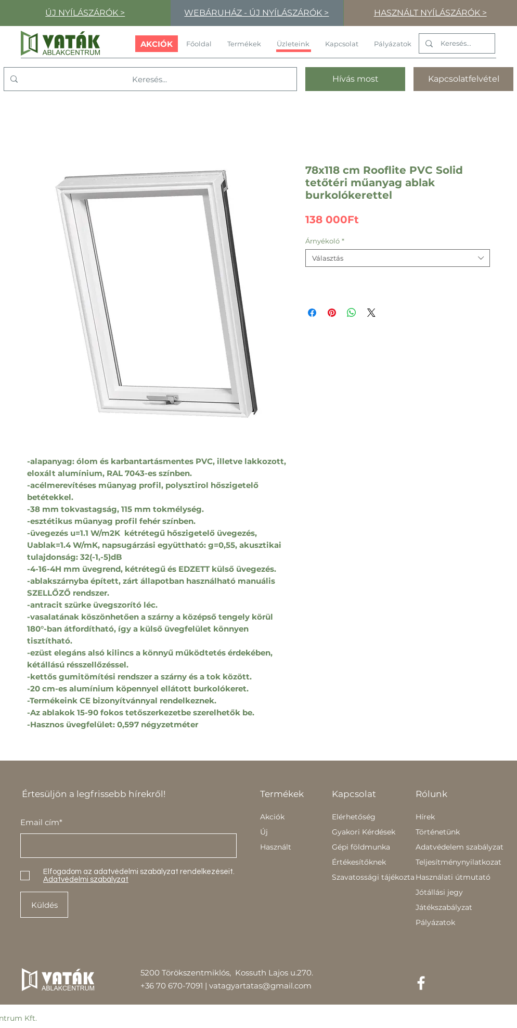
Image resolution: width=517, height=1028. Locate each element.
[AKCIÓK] (156, 43)
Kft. (30, 1018)
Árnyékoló (324, 241)
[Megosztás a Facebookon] (312, 312)
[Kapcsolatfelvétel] (463, 79)
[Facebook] (421, 983)
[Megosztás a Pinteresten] (332, 312)
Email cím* (41, 822)
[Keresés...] (456, 43)
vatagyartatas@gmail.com (260, 986)
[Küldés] (44, 905)
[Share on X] (371, 312)
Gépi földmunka (361, 847)
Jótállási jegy (439, 892)
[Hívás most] (355, 79)
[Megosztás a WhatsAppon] (351, 312)
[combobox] (397, 258)
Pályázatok (435, 922)
